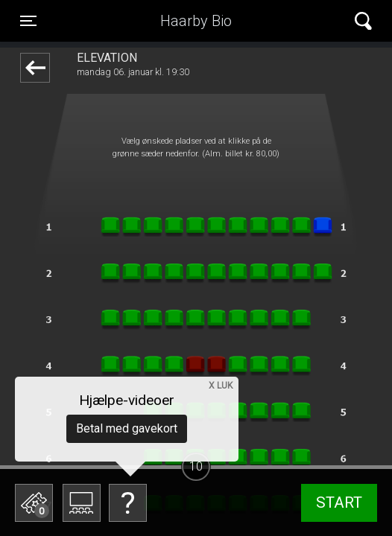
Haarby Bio (196, 21)
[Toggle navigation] (28, 21)
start (339, 502)
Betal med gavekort (126, 428)
